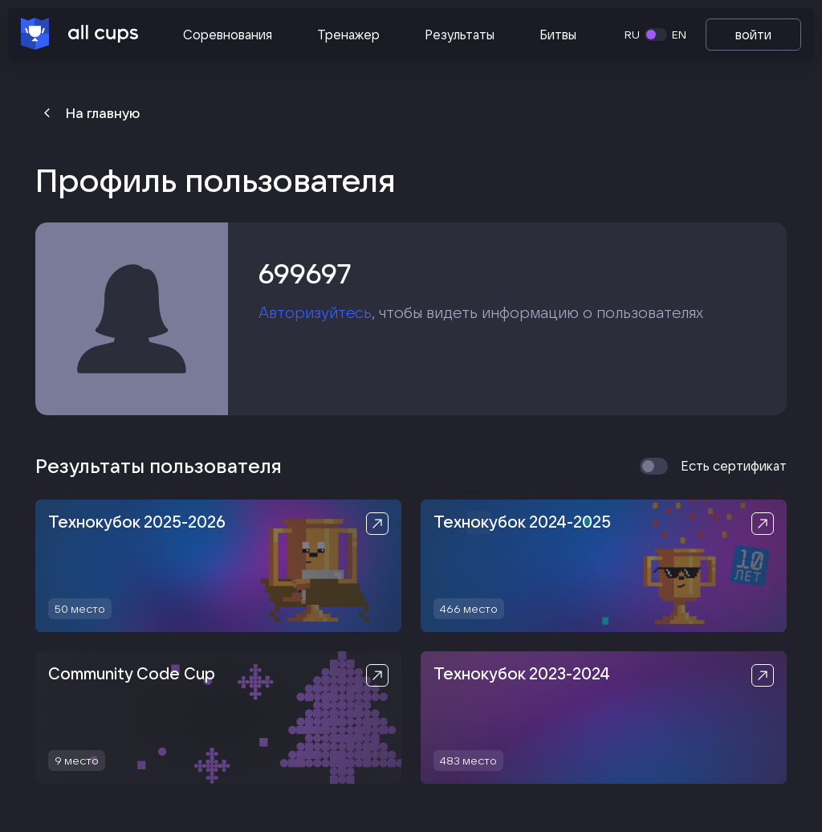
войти (753, 35)
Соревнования (227, 35)
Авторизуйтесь (315, 312)
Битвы (557, 35)
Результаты (459, 35)
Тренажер (348, 35)
